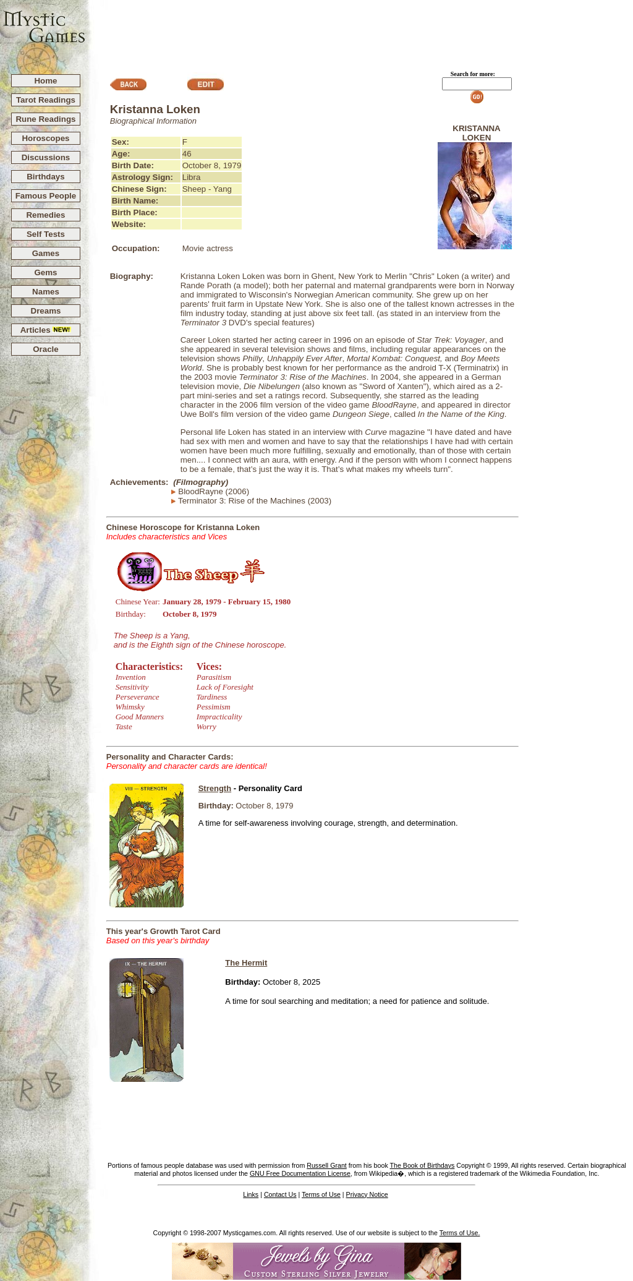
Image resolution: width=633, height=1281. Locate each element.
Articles (46, 330)
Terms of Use (321, 1194)
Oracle (46, 349)
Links (250, 1194)
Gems (45, 272)
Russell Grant (327, 1165)
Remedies (45, 215)
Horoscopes (45, 138)
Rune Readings (45, 119)
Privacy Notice (367, 1194)
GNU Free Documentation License (300, 1173)
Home (45, 80)
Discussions (46, 157)
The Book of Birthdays (422, 1165)
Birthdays (45, 176)
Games (45, 253)
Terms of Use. (460, 1232)
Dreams (46, 310)
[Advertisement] (360, 31)
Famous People (46, 195)
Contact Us (280, 1194)
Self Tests (46, 234)
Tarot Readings (45, 100)
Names (45, 291)
